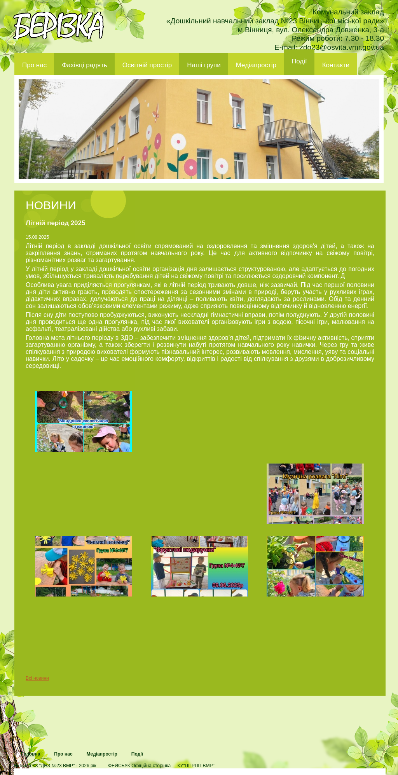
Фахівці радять (84, 65)
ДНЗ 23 (58, 25)
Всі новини (37, 678)
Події (299, 61)
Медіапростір (256, 65)
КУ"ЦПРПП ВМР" (195, 765)
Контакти (336, 65)
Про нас (34, 65)
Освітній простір (147, 65)
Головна (30, 754)
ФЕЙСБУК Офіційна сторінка (139, 765)
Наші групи (204, 65)
